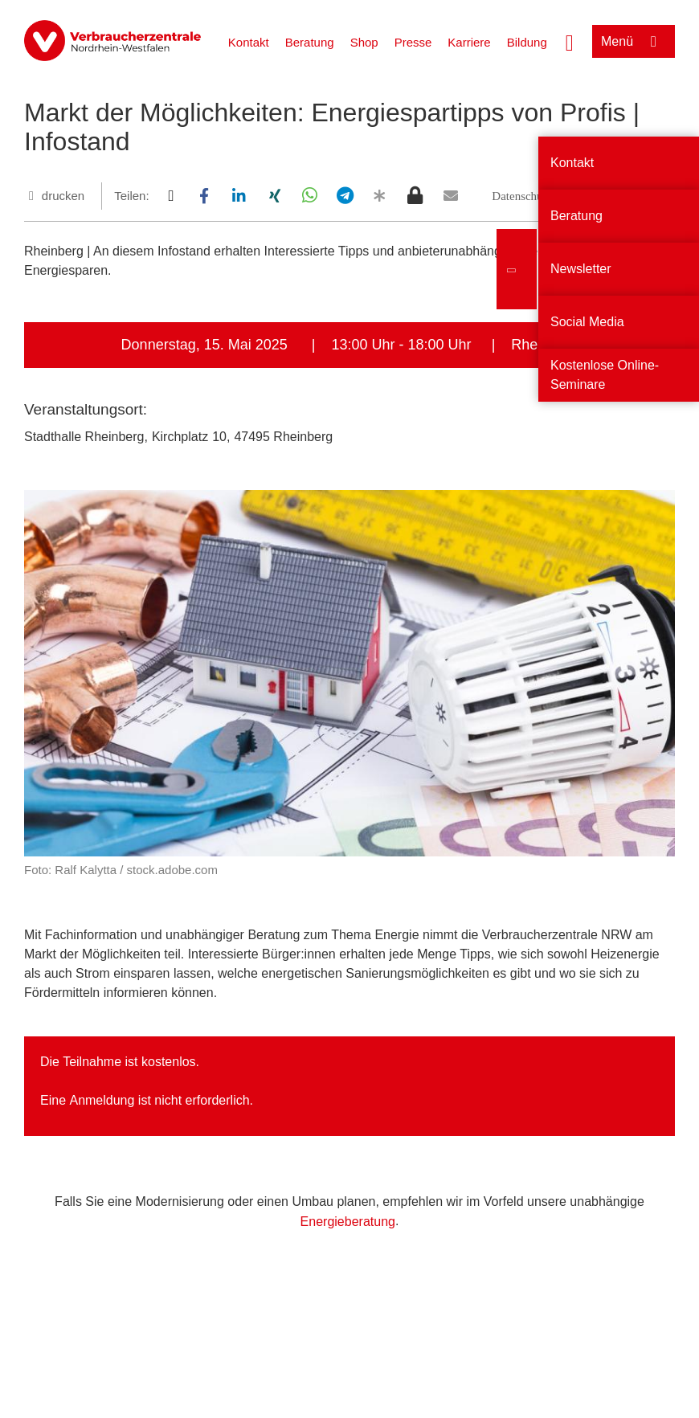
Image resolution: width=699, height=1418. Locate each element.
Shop (364, 42)
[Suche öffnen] (570, 41)
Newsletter (580, 269)
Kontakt (248, 42)
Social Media (587, 322)
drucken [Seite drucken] (63, 195)
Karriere (469, 42)
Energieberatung (347, 1221)
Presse (413, 42)
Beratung (309, 42)
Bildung (527, 42)
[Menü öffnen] (633, 41)
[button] (170, 196)
